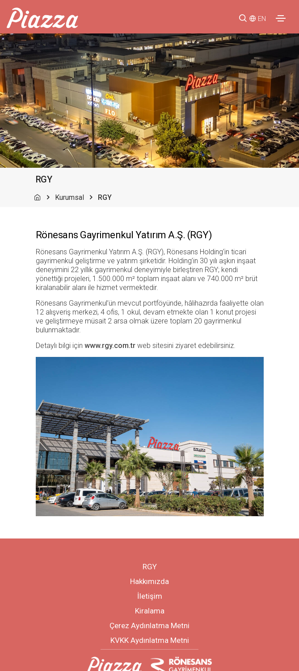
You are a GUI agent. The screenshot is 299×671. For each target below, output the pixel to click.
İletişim (149, 596)
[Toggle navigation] (281, 18)
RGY (150, 566)
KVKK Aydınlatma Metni (149, 640)
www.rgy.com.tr (109, 345)
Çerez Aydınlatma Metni (149, 625)
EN (262, 19)
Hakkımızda (149, 581)
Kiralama (149, 610)
